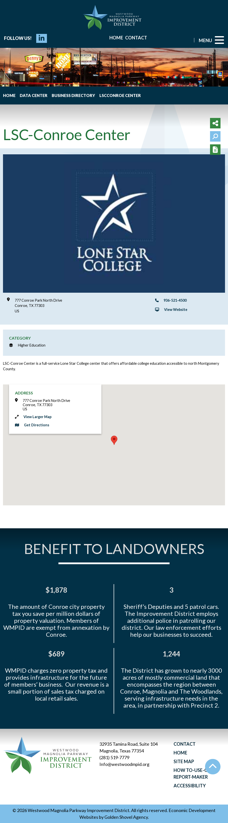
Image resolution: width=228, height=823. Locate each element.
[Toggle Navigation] (211, 40)
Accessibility (190, 785)
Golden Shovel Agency (126, 817)
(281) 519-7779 (114, 757)
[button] (114, 440)
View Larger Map (37, 417)
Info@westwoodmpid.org (124, 764)
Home (116, 37)
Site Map (184, 761)
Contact (136, 37)
